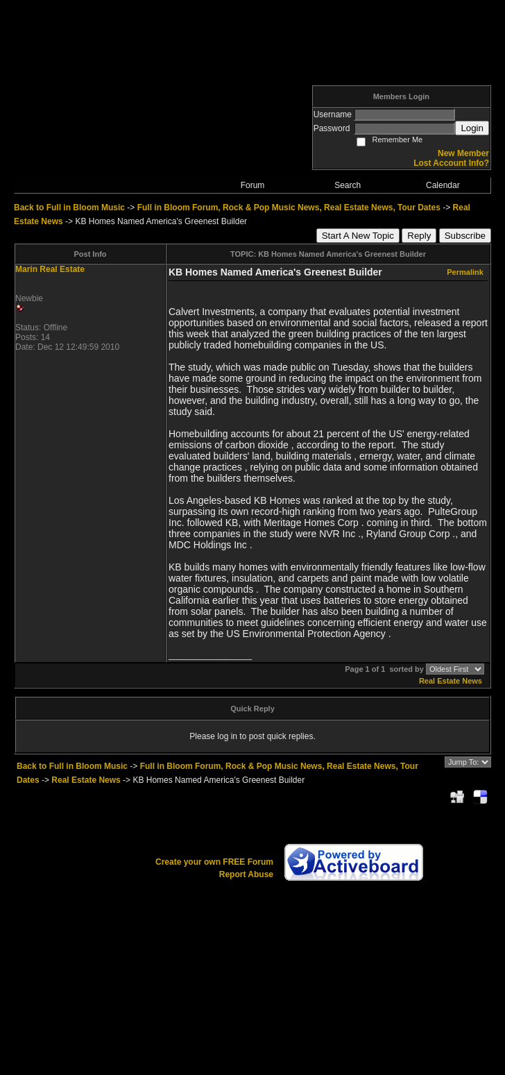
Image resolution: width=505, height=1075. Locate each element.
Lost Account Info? (451, 163)
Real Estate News (450, 681)
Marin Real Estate (50, 269)
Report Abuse (246, 874)
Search (347, 185)
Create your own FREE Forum (214, 862)
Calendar (443, 185)
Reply (419, 235)
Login (472, 128)
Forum (253, 185)
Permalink (465, 272)
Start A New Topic (358, 235)
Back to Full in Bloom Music (69, 207)
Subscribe (465, 235)
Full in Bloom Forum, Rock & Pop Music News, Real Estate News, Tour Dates (288, 207)
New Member (463, 153)
